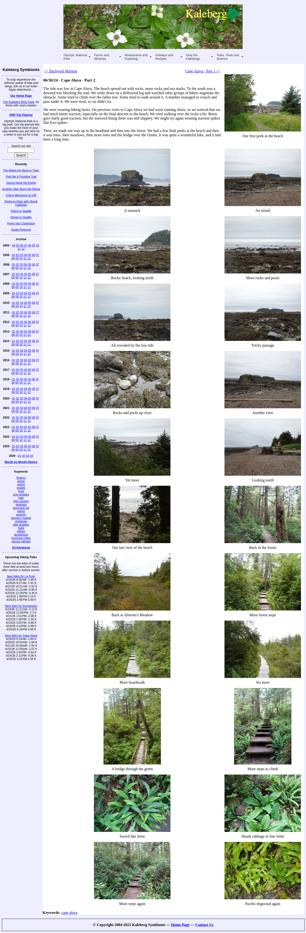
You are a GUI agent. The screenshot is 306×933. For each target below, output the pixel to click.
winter (21, 481)
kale (21, 498)
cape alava (69, 913)
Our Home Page (21, 96)
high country (21, 501)
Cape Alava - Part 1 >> (202, 71)
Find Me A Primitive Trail (21, 176)
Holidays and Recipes (164, 56)
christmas (21, 521)
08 (29, 245)
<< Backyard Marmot (60, 71)
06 (21, 245)
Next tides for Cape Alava (21, 635)
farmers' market (21, 518)
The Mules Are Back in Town (21, 170)
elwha (21, 511)
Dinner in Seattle (21, 217)
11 (19, 249)
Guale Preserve (21, 229)
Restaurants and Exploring (136, 56)
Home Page (180, 925)
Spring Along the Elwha (21, 183)
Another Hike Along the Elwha (21, 189)
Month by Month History (21, 462)
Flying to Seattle (21, 211)
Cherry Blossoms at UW (21, 195)
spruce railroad (20, 541)
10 (37, 245)
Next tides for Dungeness (21, 606)
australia (21, 504)
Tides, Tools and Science (228, 56)
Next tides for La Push (21, 576)
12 (23, 249)
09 (33, 245)
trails (21, 528)
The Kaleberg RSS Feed (18, 102)
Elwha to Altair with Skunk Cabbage (21, 203)
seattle (21, 488)
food (21, 491)
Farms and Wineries (101, 56)
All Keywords (21, 547)
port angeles (21, 494)
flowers (21, 478)
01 (13, 255)
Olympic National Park (75, 56)
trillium (21, 531)
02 (17, 255)
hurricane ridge (21, 538)
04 (13, 245)
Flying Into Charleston (21, 223)
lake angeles (21, 524)
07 (25, 245)
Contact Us (204, 925)
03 (21, 255)
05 (17, 245)
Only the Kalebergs (193, 56)
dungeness (21, 534)
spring (21, 484)
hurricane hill (21, 508)
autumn (21, 514)
